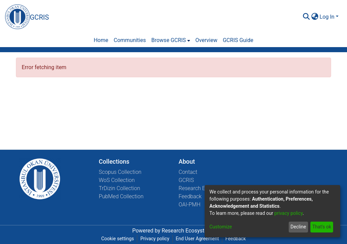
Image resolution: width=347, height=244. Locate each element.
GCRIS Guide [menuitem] (238, 40)
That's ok (321, 226)
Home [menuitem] (101, 40)
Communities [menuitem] (130, 40)
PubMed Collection (121, 196)
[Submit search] (306, 17)
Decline (298, 226)
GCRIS (186, 180)
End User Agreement (197, 238)
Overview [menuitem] (207, 40)
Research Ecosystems (188, 230)
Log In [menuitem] (327, 17)
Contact (188, 172)
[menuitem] (314, 17)
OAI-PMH (190, 204)
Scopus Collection (120, 172)
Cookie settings (117, 238)
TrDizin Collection (119, 188)
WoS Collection (117, 180)
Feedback (190, 196)
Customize (220, 226)
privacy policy (288, 213)
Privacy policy (154, 238)
